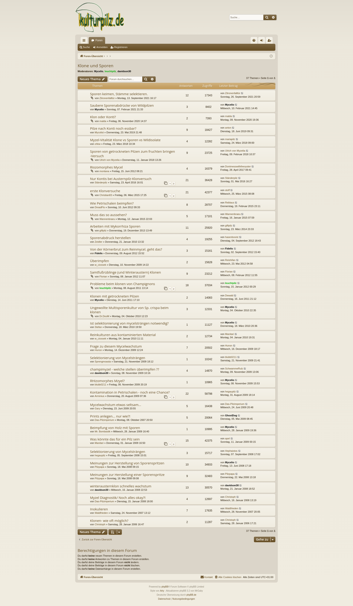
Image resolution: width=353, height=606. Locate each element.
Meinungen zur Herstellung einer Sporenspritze (127, 474)
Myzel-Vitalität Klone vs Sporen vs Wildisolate (125, 140)
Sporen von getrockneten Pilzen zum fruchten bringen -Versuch (132, 153)
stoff (227, 190)
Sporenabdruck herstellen (110, 237)
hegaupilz (230, 391)
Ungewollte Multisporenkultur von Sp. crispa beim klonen (129, 309)
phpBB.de (191, 595)
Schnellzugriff (84, 41)
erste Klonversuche (105, 191)
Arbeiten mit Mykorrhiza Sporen (115, 226)
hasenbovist (231, 237)
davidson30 (124, 71)
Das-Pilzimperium (234, 404)
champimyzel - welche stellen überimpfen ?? (124, 369)
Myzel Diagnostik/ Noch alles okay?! (117, 497)
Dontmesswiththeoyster (238, 166)
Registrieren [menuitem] (270, 41)
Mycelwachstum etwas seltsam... (115, 404)
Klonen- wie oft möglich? (109, 520)
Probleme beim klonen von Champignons (122, 283)
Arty (162, 591)
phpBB (164, 586)
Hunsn (98, 350)
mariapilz (230, 139)
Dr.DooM (104, 316)
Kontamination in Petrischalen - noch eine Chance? (130, 392)
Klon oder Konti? (103, 117)
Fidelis (99, 253)
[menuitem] (254, 40)
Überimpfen (99, 260)
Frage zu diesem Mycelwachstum (116, 346)
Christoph (230, 496)
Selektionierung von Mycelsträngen (117, 357)
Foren (98, 40)
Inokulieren (99, 509)
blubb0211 (231, 357)
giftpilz (103, 230)
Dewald (229, 295)
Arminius (99, 396)
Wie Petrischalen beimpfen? (112, 203)
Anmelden (102, 47)
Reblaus (229, 202)
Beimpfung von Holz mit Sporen (115, 427)
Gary (97, 408)
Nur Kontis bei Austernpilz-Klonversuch (121, 178)
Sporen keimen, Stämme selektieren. (119, 94)
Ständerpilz (101, 182)
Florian (103, 276)
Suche (86, 47)
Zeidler (98, 241)
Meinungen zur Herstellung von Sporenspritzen (127, 463)
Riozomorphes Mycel (106, 167)
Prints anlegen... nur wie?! (110, 416)
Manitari (229, 334)
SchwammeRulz (234, 368)
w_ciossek (100, 264)
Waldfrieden (101, 513)
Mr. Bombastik (103, 431)
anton (228, 127)
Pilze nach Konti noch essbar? (113, 128)
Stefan (98, 327)
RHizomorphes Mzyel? (107, 380)
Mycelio (98, 71)
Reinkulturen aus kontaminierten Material (123, 334)
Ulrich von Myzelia (110, 160)
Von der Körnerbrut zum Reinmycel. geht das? (126, 249)
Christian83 (106, 195)
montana (104, 171)
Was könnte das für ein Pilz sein (115, 439)
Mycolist (99, 132)
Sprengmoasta (103, 361)
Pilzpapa (99, 466)
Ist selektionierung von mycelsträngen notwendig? (129, 323)
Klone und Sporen (95, 66)
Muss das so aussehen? (108, 214)
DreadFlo (100, 207)
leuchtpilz (110, 71)
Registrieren (120, 47)
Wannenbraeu (107, 219)
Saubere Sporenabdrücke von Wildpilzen (122, 105)
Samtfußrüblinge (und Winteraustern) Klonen (125, 272)
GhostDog (231, 415)
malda (103, 121)
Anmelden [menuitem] (262, 41)
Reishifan (230, 260)
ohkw (98, 144)
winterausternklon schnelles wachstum (120, 486)
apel (227, 438)
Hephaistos (231, 450)
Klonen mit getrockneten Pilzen (114, 296)
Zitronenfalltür (107, 98)
